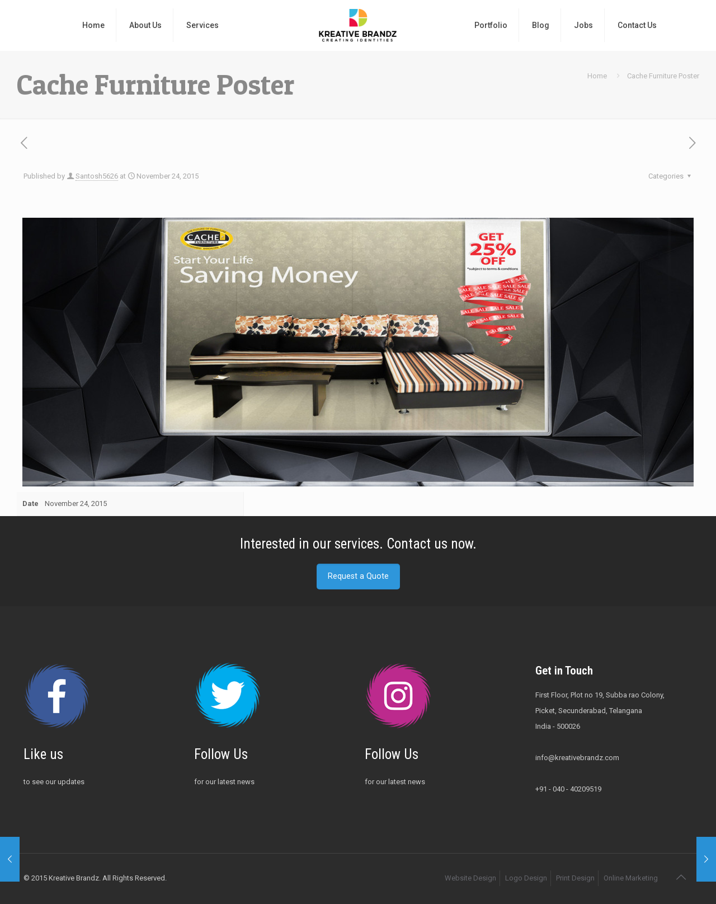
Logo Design (526, 878)
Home (597, 76)
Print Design (575, 878)
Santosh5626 (97, 176)
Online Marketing (631, 878)
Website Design (470, 878)
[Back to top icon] (681, 877)
